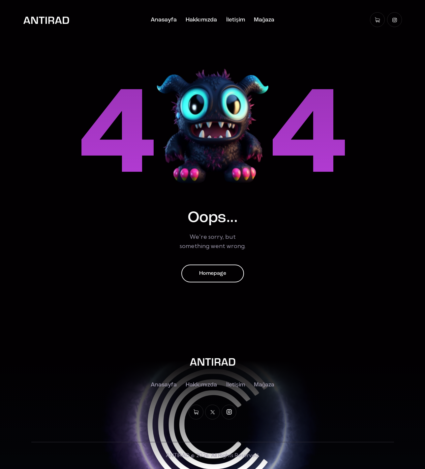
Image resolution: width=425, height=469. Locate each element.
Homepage (212, 273)
